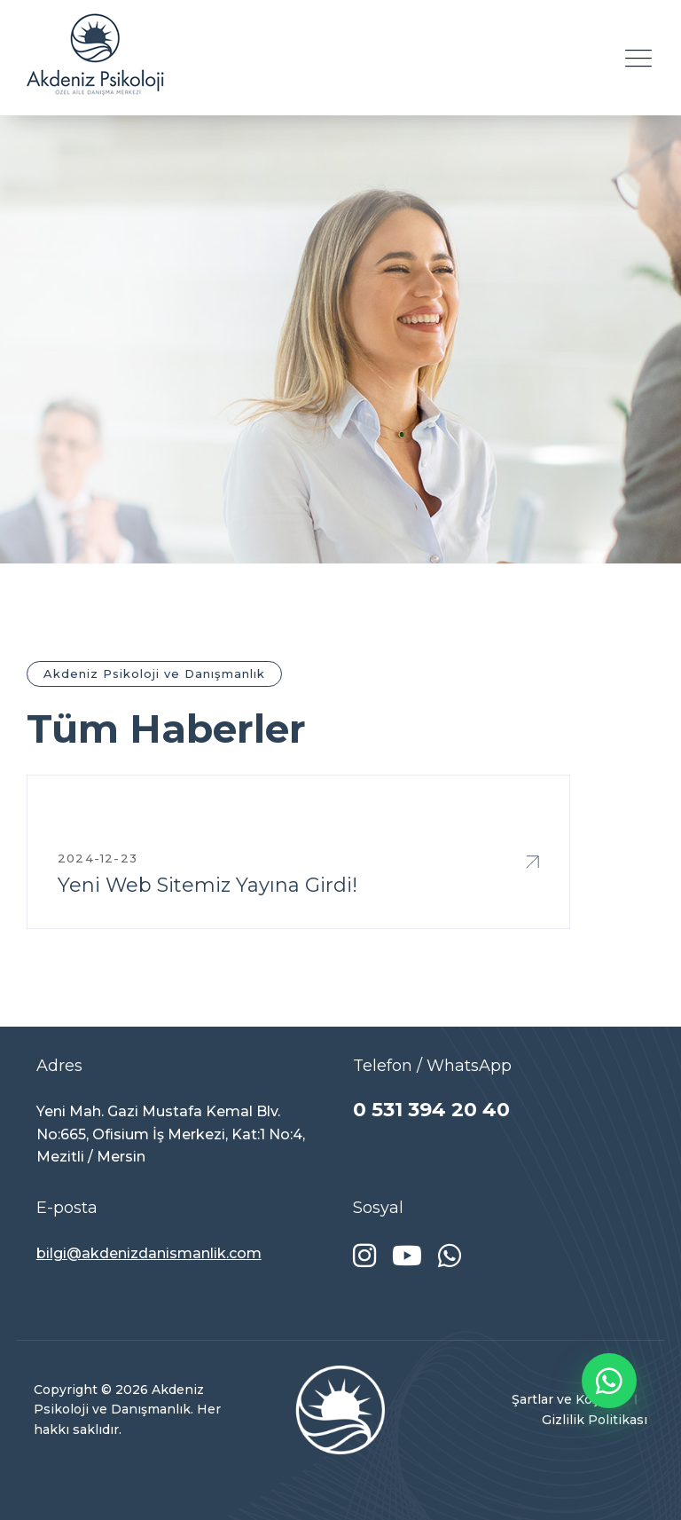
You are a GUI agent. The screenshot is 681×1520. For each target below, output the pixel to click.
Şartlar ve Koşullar (569, 1399)
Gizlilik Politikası (594, 1420)
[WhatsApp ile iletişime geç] (609, 1380)
